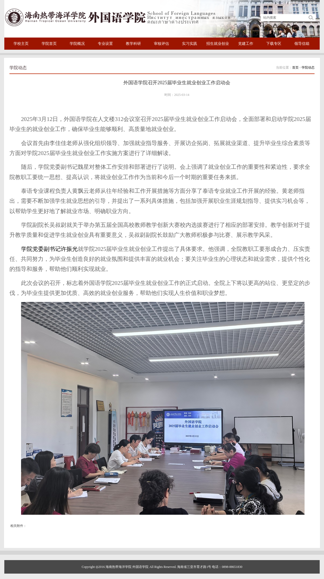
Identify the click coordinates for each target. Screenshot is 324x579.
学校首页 (292, 2)
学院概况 (77, 44)
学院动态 (308, 67)
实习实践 (189, 44)
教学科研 (133, 44)
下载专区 (273, 44)
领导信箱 (301, 44)
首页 (295, 67)
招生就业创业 (217, 44)
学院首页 (49, 44)
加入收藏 (309, 2)
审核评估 (161, 44)
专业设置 (105, 44)
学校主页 (21, 44)
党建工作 (245, 44)
